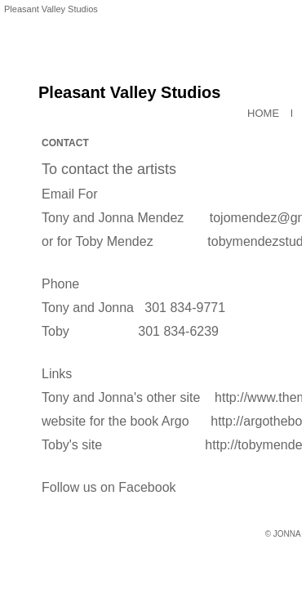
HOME (263, 108)
